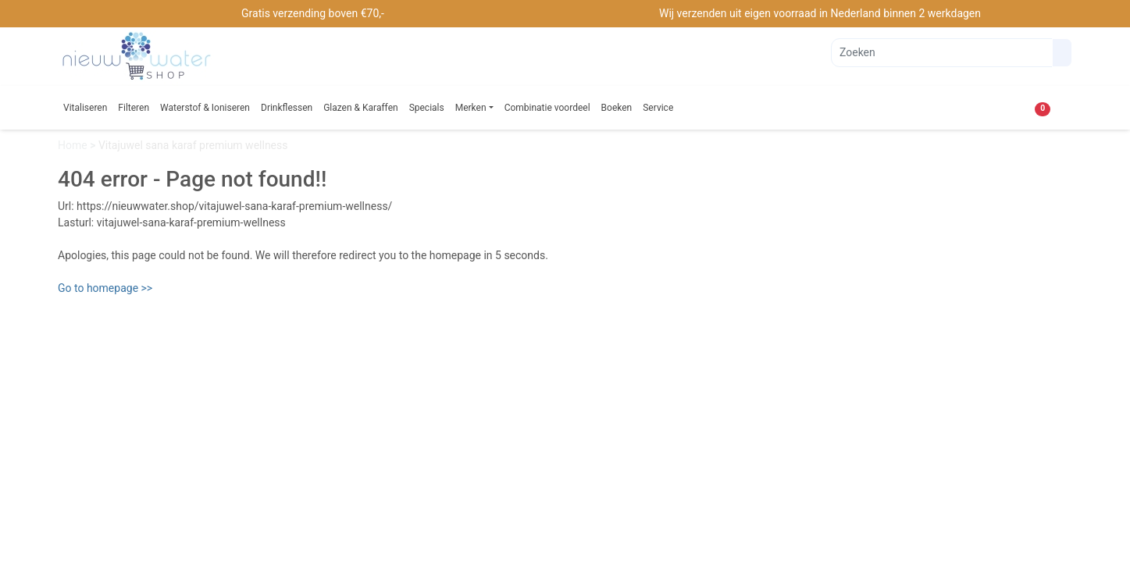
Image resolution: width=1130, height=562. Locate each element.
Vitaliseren (85, 107)
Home (74, 145)
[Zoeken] (942, 52)
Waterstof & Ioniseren (205, 107)
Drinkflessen (286, 107)
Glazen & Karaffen (360, 107)
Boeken (617, 107)
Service (658, 107)
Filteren (133, 107)
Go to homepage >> (105, 288)
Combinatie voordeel (547, 107)
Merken (471, 107)
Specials (426, 107)
